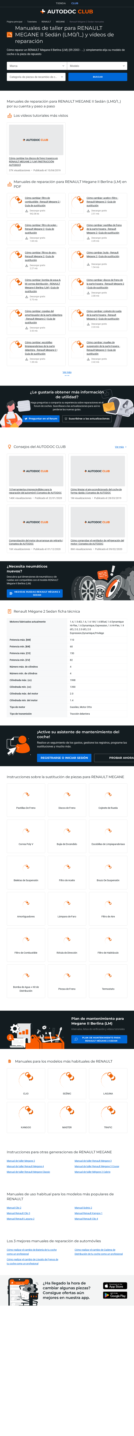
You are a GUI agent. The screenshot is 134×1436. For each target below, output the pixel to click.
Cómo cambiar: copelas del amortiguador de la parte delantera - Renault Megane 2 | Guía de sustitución (43, 316)
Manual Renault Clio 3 (18, 1216)
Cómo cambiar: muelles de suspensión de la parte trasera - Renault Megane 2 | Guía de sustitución (103, 348)
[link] (36, 148)
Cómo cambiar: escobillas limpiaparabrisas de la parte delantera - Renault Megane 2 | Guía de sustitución (41, 348)
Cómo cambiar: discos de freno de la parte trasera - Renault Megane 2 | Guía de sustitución (105, 283)
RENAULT (46, 21)
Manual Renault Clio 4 (86, 1222)
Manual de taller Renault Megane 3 (93, 1164)
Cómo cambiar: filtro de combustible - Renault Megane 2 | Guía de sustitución (42, 201)
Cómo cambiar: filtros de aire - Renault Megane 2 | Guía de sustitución (41, 256)
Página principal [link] (14, 21)
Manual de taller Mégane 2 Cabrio (92, 1175)
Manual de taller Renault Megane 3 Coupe (97, 1169)
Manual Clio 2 (14, 1211)
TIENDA (61, 3)
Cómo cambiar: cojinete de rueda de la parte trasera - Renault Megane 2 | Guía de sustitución (104, 314)
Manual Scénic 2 (83, 1211)
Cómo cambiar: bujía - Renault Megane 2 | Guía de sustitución (103, 254)
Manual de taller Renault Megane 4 (25, 1169)
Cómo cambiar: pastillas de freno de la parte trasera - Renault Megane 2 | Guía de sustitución (104, 228)
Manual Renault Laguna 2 (20, 1222)
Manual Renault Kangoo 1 (88, 1216)
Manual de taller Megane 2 (21, 1164)
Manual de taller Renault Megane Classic (28, 1175)
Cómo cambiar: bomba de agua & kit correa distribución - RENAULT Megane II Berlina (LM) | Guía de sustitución (43, 285)
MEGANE (60, 21)
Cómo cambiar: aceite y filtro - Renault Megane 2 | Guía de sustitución (102, 201)
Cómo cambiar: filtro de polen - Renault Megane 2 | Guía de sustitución (41, 228)
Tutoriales (32, 21)
